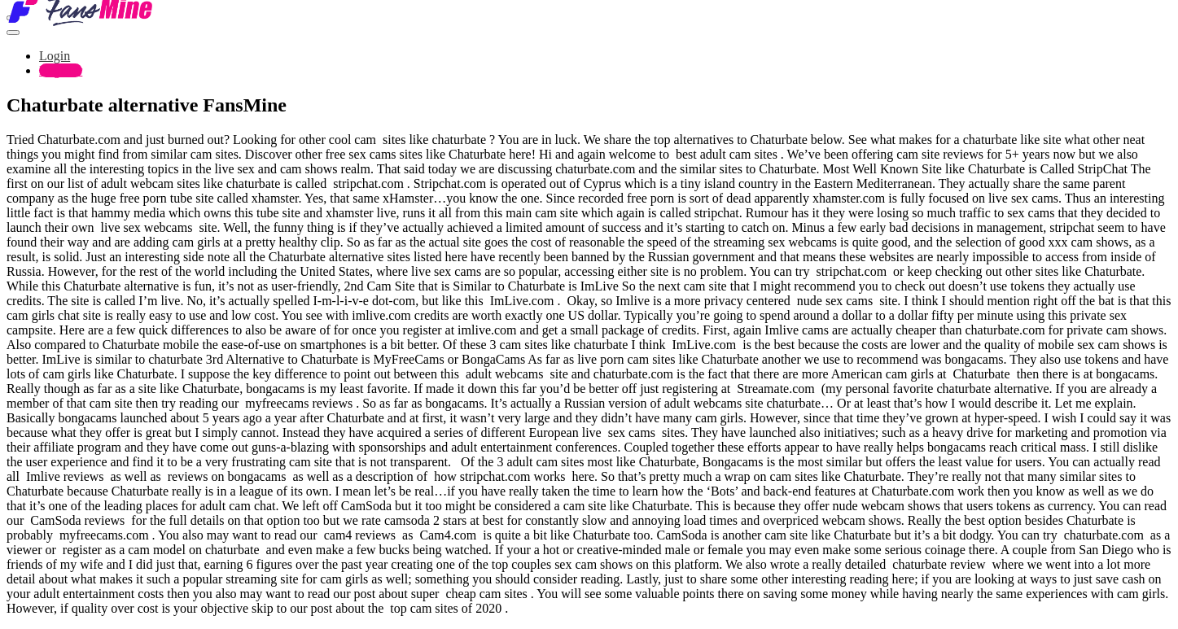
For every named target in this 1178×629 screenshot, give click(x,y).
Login (54, 56)
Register (60, 70)
